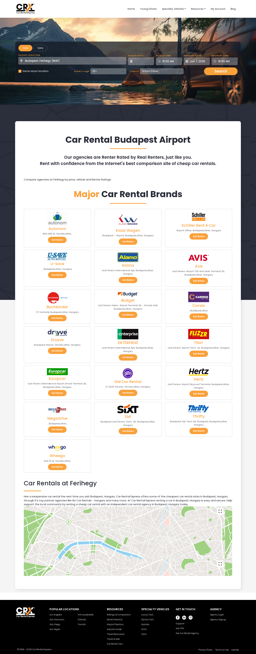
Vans (40, 48)
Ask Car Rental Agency (187, 633)
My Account (218, 9)
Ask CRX (180, 628)
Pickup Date (135, 55)
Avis (198, 266)
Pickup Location (29, 55)
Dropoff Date (192, 55)
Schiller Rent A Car (199, 225)
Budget (128, 300)
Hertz (199, 379)
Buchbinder (57, 306)
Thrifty (199, 416)
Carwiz (198, 305)
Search (220, 71)
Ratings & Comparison (119, 614)
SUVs (144, 629)
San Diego (55, 624)
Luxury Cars (147, 614)
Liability (235, 649)
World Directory (115, 619)
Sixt (128, 416)
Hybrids (145, 624)
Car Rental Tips (115, 643)
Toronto (82, 624)
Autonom (57, 228)
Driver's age (81, 71)
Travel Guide (113, 638)
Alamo (128, 265)
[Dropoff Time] (226, 61)
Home (131, 9)
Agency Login (217, 614)
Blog (233, 9)
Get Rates (57, 239)
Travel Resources (116, 634)
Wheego (57, 455)
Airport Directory (115, 624)
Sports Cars (147, 619)
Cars (25, 48)
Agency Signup (218, 619)
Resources (197, 9)
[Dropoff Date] (198, 61)
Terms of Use (222, 649)
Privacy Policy (205, 649)
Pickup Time (163, 55)
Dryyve (57, 339)
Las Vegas (55, 629)
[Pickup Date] (143, 61)
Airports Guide (114, 629)
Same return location (35, 71)
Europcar (57, 378)
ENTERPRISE (128, 342)
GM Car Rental (127, 381)
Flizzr (198, 342)
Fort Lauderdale (86, 614)
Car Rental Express (42, 649)
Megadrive (57, 418)
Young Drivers (148, 9)
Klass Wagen (128, 230)
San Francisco (57, 619)
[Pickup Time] (171, 61)
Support (180, 623)
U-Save (57, 263)
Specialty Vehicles (173, 9)
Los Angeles (56, 614)
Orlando (82, 619)
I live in (134, 71)
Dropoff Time (220, 55)
